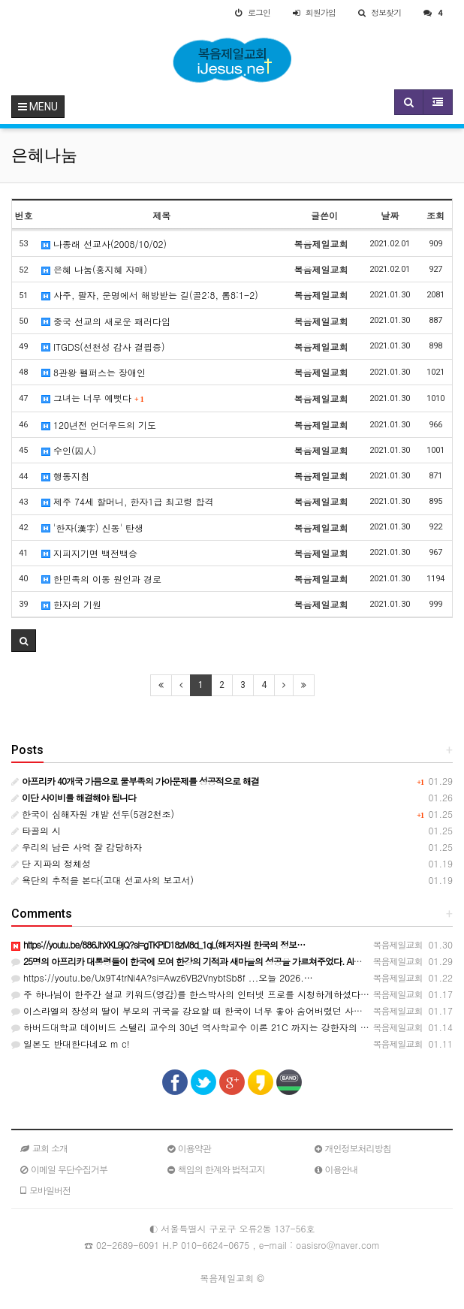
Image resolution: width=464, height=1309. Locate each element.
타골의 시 (36, 830)
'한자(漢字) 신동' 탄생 (92, 527)
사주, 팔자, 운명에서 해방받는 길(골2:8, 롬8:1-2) (149, 294)
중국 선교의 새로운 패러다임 (105, 321)
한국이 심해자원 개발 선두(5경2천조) (92, 813)
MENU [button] (38, 107)
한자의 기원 (71, 604)
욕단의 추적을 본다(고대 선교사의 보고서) (102, 879)
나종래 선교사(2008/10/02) (104, 243)
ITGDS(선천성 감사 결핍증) (102, 346)
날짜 (390, 215)
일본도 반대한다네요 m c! (70, 1043)
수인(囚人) (68, 450)
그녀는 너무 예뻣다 (92, 397)
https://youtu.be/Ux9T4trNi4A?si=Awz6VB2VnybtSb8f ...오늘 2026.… (162, 977)
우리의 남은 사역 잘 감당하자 (76, 846)
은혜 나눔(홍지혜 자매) (94, 269)
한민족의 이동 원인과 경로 (101, 578)
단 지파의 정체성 (51, 863)
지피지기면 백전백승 (89, 553)
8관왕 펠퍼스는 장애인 (93, 372)
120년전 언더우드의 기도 (98, 424)
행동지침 (65, 475)
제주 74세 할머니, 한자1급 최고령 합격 (127, 501)
